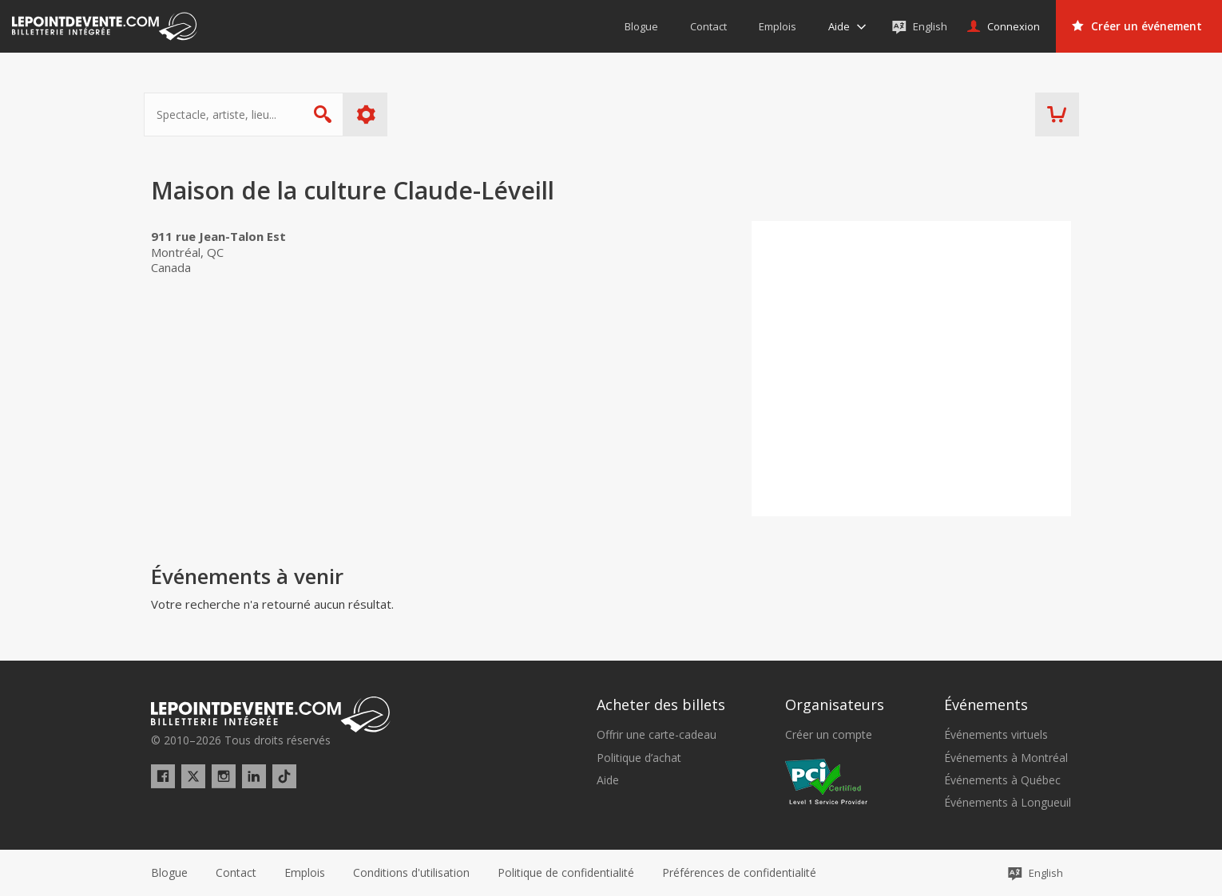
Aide (608, 780)
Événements (986, 704)
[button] (739, 873)
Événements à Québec (1002, 780)
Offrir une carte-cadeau (656, 735)
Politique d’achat (639, 758)
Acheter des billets (661, 704)
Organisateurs (834, 704)
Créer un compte (828, 735)
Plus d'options (373, 114)
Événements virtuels (996, 735)
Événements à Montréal (1006, 758)
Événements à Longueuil (1007, 802)
